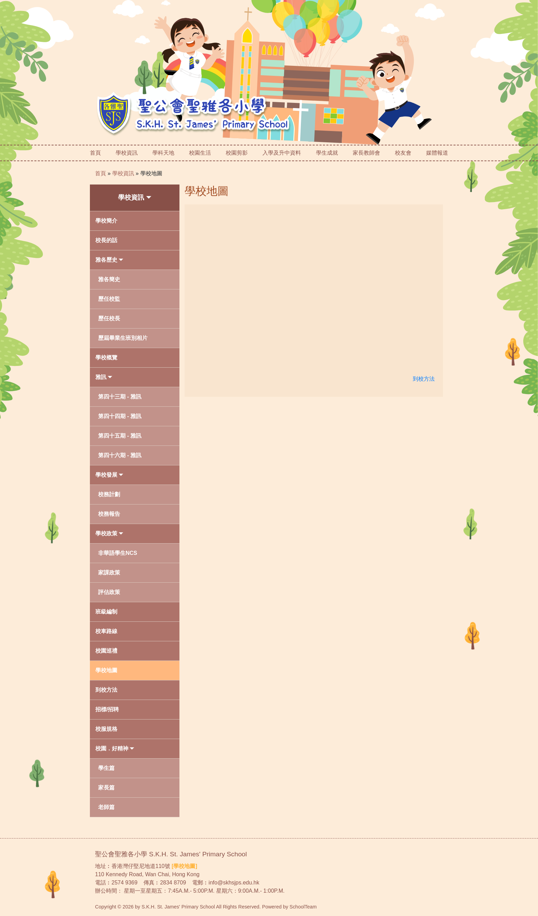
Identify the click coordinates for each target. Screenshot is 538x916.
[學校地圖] (184, 866)
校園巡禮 (106, 651)
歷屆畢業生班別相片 (123, 338)
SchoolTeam (303, 906)
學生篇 (106, 768)
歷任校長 (109, 318)
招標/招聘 (107, 709)
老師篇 (106, 807)
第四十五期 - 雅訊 (119, 436)
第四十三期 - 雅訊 (119, 397)
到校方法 (106, 690)
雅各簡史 (109, 279)
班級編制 (106, 612)
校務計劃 (109, 494)
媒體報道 (437, 153)
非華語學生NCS (117, 553)
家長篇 (106, 787)
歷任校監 (109, 299)
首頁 (95, 153)
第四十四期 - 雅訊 (119, 416)
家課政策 (109, 572)
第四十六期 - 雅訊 (119, 455)
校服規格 (106, 729)
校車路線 (106, 631)
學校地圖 (151, 173)
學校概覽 (106, 357)
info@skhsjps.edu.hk (234, 882)
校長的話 (106, 240)
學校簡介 (106, 221)
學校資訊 (123, 173)
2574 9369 (125, 882)
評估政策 (109, 592)
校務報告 (109, 514)
